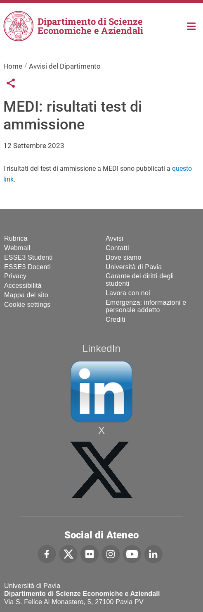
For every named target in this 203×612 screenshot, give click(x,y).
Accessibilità (23, 285)
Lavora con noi (128, 292)
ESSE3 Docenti (27, 266)
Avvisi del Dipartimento (65, 66)
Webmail (17, 247)
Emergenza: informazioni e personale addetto (146, 306)
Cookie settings (27, 304)
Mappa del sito (26, 295)
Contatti (117, 247)
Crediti (115, 319)
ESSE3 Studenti (28, 257)
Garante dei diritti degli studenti (140, 280)
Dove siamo (123, 257)
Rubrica (16, 238)
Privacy (15, 276)
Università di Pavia (134, 266)
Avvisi (114, 238)
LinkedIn (101, 348)
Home (191, 25)
